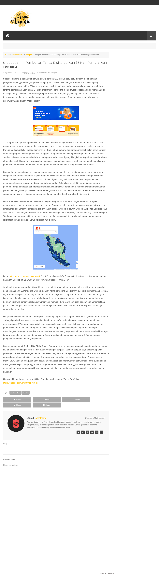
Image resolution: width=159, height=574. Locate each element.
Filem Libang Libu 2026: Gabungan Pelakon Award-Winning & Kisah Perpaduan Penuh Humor (131, 61)
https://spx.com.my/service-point (25, 283)
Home (7, 54)
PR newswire (17, 54)
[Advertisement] (53, 550)
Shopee (29, 54)
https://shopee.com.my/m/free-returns (20, 390)
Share (33, 407)
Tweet (12, 407)
